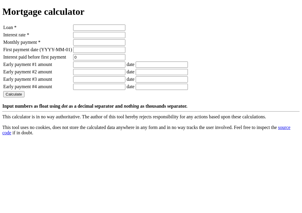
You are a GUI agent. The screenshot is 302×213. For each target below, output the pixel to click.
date (130, 64)
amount (45, 64)
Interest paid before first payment (34, 56)
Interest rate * (16, 34)
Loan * (10, 27)
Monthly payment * (21, 42)
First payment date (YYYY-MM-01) (37, 49)
